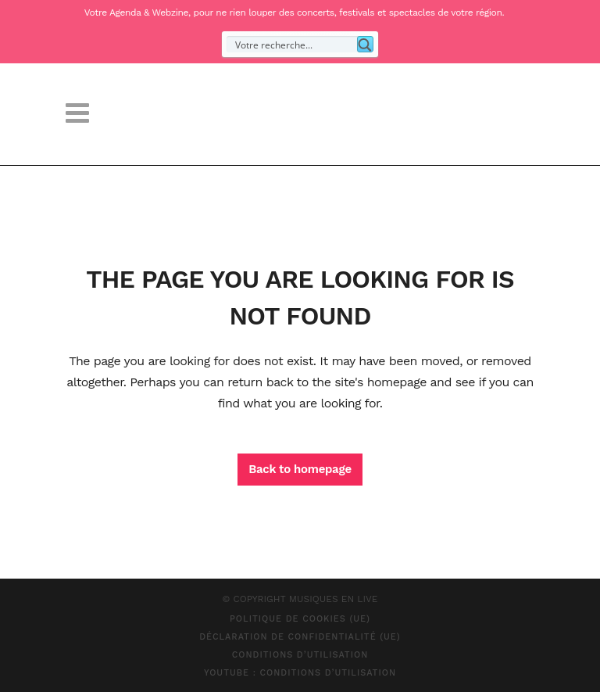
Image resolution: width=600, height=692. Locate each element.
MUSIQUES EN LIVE (333, 598)
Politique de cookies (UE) (300, 619)
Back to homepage (300, 469)
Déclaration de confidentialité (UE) (300, 637)
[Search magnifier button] (365, 44)
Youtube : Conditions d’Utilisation (300, 673)
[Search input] (292, 44)
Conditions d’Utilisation (300, 655)
